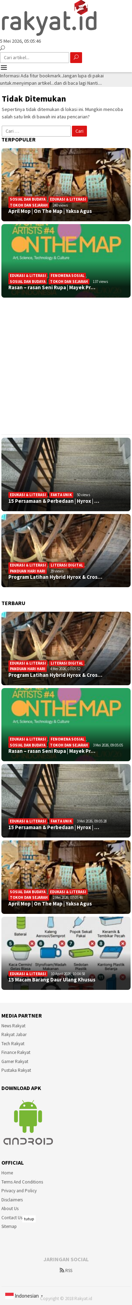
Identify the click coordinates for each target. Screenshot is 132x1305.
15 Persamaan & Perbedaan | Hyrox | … (53, 501)
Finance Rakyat (15, 1052)
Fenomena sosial (68, 275)
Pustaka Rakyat (16, 1070)
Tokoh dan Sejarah (29, 205)
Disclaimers (12, 1200)
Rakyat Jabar (14, 1034)
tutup (29, 1218)
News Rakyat (13, 1026)
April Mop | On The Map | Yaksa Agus (50, 211)
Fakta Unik (61, 494)
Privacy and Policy (19, 1191)
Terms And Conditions (22, 1182)
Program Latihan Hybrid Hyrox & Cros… (55, 577)
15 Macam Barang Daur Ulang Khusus (51, 980)
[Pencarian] (2, 48)
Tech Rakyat (12, 1044)
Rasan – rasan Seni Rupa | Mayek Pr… (51, 287)
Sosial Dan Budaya (27, 199)
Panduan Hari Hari (27, 571)
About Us (10, 1209)
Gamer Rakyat (14, 1061)
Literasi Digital (67, 565)
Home (7, 1173)
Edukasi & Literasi (68, 199)
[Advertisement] (65, 366)
